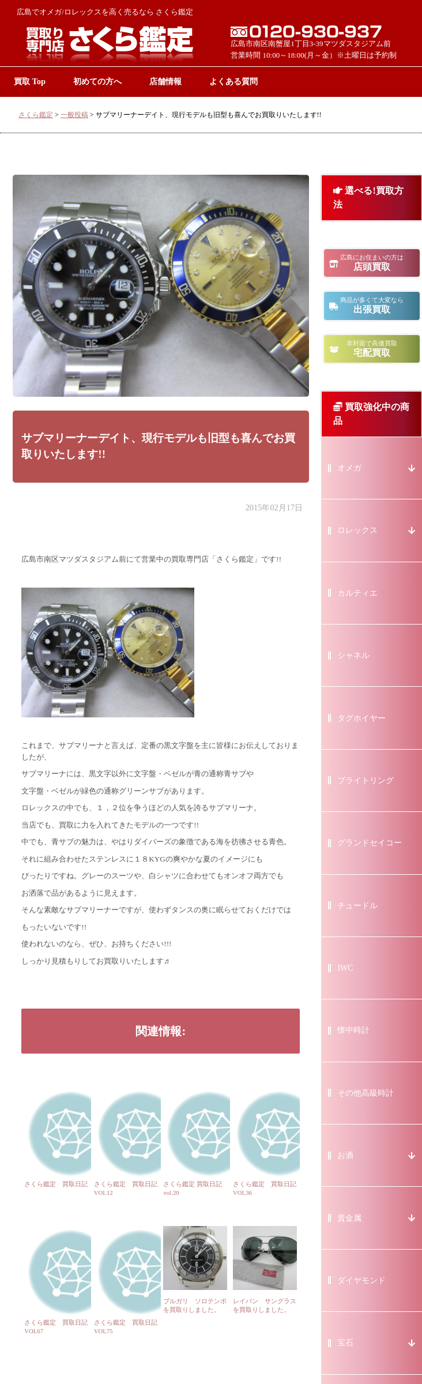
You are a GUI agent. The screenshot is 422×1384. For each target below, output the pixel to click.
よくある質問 (233, 81)
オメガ (349, 468)
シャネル (353, 655)
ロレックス (357, 530)
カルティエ (357, 593)
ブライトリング (365, 780)
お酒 (345, 1155)
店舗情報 (165, 81)
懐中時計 (353, 1030)
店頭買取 (372, 263)
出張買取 (372, 305)
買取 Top (30, 81)
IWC (345, 968)
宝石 (345, 1342)
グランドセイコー (369, 842)
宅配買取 (372, 349)
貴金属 (349, 1218)
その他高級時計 (365, 1093)
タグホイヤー (361, 718)
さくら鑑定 (35, 115)
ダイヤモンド (361, 1280)
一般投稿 (74, 115)
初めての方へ (97, 81)
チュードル (357, 905)
